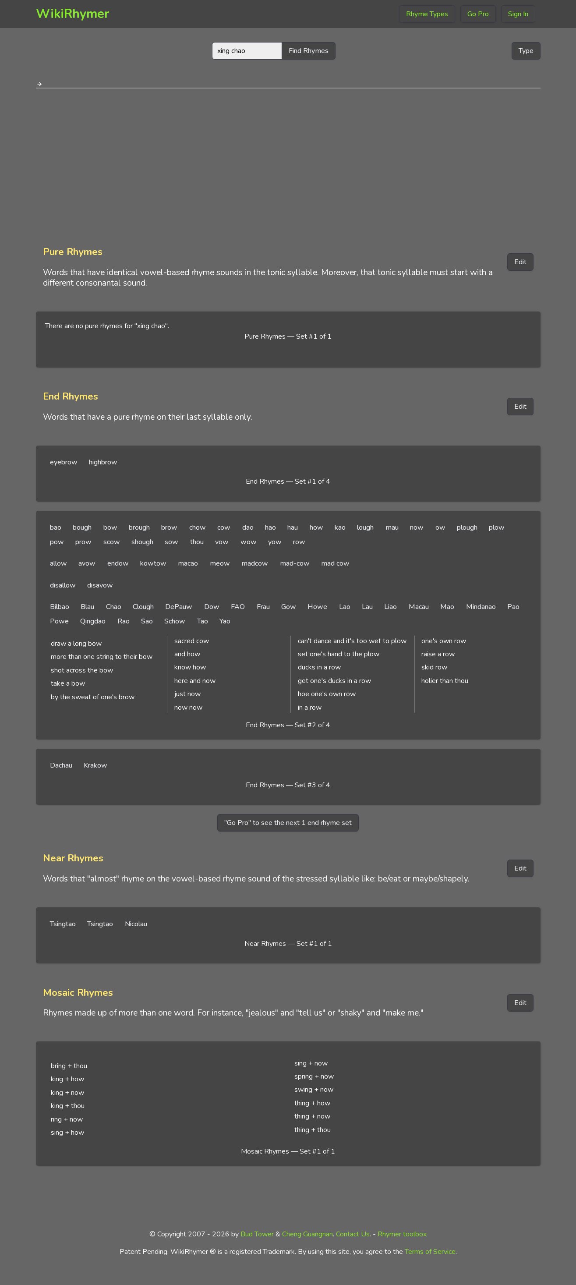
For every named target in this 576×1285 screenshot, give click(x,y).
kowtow (153, 563)
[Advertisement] (288, 164)
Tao (202, 621)
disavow (100, 585)
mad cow (335, 563)
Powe (59, 621)
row (299, 542)
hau (292, 527)
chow (197, 527)
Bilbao (59, 607)
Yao (224, 621)
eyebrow (64, 462)
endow (118, 563)
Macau (419, 607)
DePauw (178, 607)
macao (188, 563)
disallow (63, 585)
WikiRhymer (73, 13)
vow (222, 542)
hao (270, 527)
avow (86, 563)
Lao (344, 607)
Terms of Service (430, 1252)
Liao (390, 607)
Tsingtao (63, 924)
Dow (211, 607)
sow (171, 542)
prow (83, 542)
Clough (143, 607)
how (316, 527)
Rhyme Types (427, 14)
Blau (87, 607)
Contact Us (353, 1234)
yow (275, 542)
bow (110, 527)
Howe (317, 607)
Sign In (518, 14)
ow (440, 527)
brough (139, 527)
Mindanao (481, 607)
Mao (447, 607)
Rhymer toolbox (402, 1234)
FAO (238, 607)
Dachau (61, 765)
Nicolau (136, 924)
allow (58, 563)
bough (82, 527)
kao (340, 527)
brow (169, 527)
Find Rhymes (309, 51)
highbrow (103, 462)
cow (223, 527)
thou (197, 542)
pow (57, 542)
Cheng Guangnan (307, 1234)
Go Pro (478, 14)
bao (55, 527)
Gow (288, 607)
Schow (174, 621)
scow (111, 542)
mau (392, 527)
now (417, 527)
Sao (147, 621)
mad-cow (295, 563)
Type (526, 51)
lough (365, 527)
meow (220, 563)
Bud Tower (257, 1234)
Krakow (95, 765)
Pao (513, 607)
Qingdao (93, 621)
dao (248, 527)
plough (467, 527)
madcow (254, 563)
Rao (123, 621)
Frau (263, 607)
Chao (113, 607)
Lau (367, 607)
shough (142, 542)
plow (497, 527)
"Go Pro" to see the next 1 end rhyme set (288, 823)
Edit (520, 262)
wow (248, 542)
